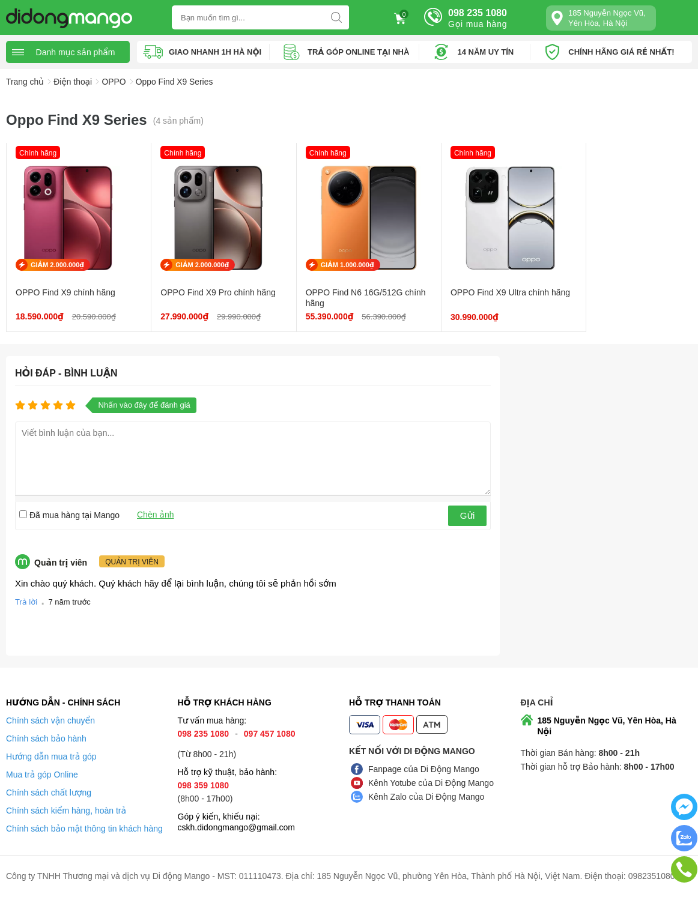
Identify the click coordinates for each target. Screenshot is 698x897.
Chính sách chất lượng (48, 793)
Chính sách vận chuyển (50, 721)
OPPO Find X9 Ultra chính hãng (476, 298)
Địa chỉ (537, 703)
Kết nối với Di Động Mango (412, 752)
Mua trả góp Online (42, 775)
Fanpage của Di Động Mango (423, 770)
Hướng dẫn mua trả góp (51, 757)
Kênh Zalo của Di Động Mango (426, 797)
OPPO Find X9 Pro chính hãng (210, 293)
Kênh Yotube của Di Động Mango (431, 783)
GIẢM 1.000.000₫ (331, 265)
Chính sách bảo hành (46, 739)
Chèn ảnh (155, 515)
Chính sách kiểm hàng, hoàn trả (66, 811)
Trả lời (26, 602)
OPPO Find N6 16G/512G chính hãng (338, 298)
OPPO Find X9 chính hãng (65, 293)
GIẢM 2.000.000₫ (57, 265)
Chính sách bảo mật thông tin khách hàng (84, 829)
